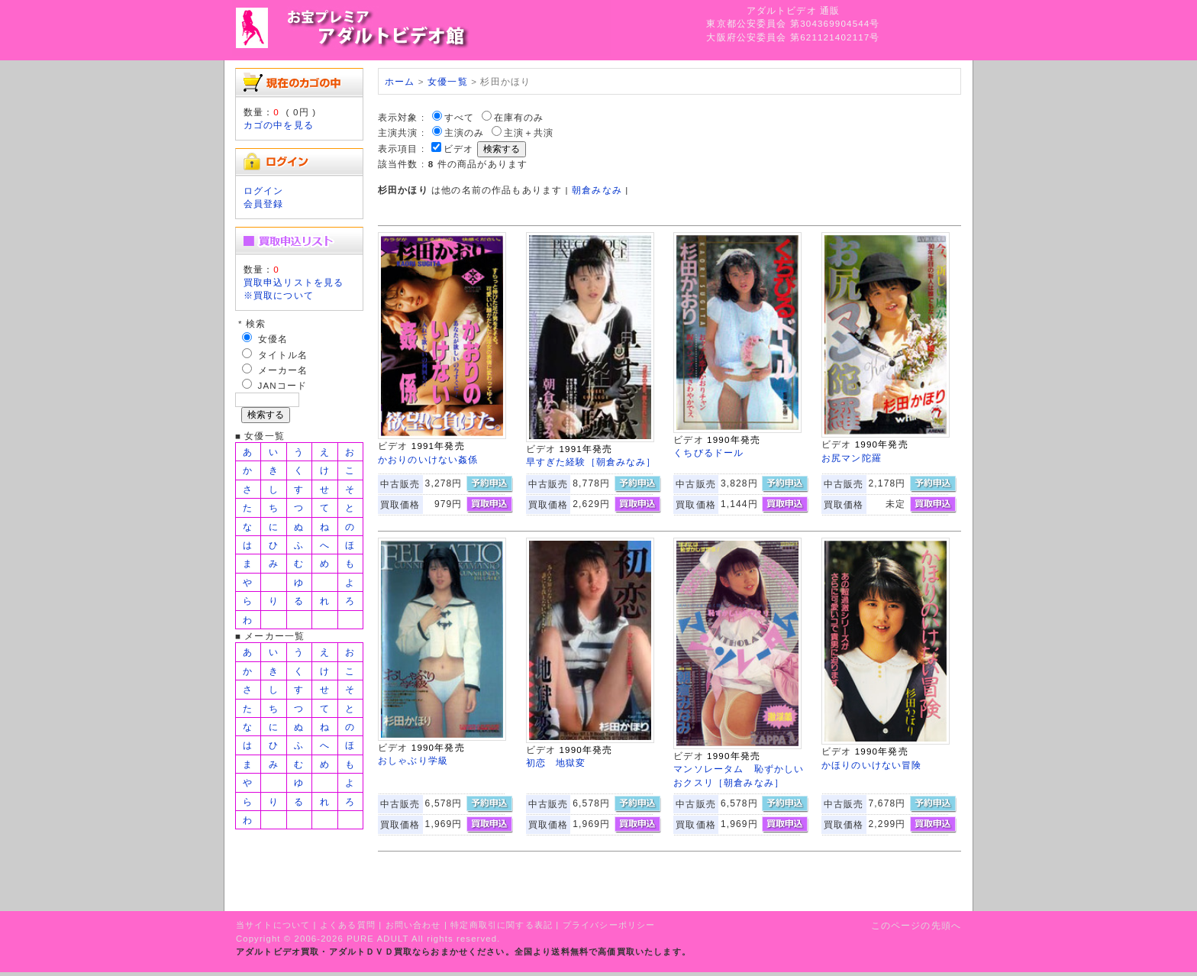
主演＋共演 (529, 132)
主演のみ (464, 132)
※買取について (279, 295)
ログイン (264, 191)
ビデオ (458, 149)
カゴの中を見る (279, 125)
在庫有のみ (519, 117)
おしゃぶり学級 (413, 760)
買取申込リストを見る (294, 282)
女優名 (273, 339)
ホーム (400, 81)
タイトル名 (283, 355)
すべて (459, 117)
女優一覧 (448, 81)
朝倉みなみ (597, 190)
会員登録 (264, 203)
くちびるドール (708, 452)
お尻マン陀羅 (851, 458)
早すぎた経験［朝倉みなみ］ (591, 462)
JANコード (283, 385)
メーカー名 (283, 370)
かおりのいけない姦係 (428, 459)
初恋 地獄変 (556, 763)
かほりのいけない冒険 (871, 765)
